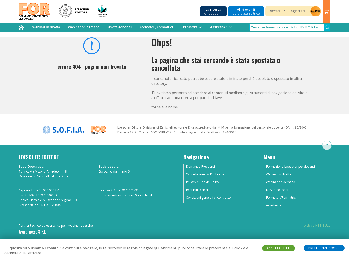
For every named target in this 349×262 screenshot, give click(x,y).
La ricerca (213, 11)
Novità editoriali (119, 27)
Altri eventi (246, 11)
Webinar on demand (83, 27)
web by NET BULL (317, 225)
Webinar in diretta (46, 27)
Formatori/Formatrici (156, 27)
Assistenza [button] (221, 27)
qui (156, 248)
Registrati (296, 10)
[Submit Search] (327, 27)
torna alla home (164, 107)
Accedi (275, 10)
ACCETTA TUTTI (278, 248)
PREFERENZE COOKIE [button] (324, 248)
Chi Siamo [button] (191, 27)
